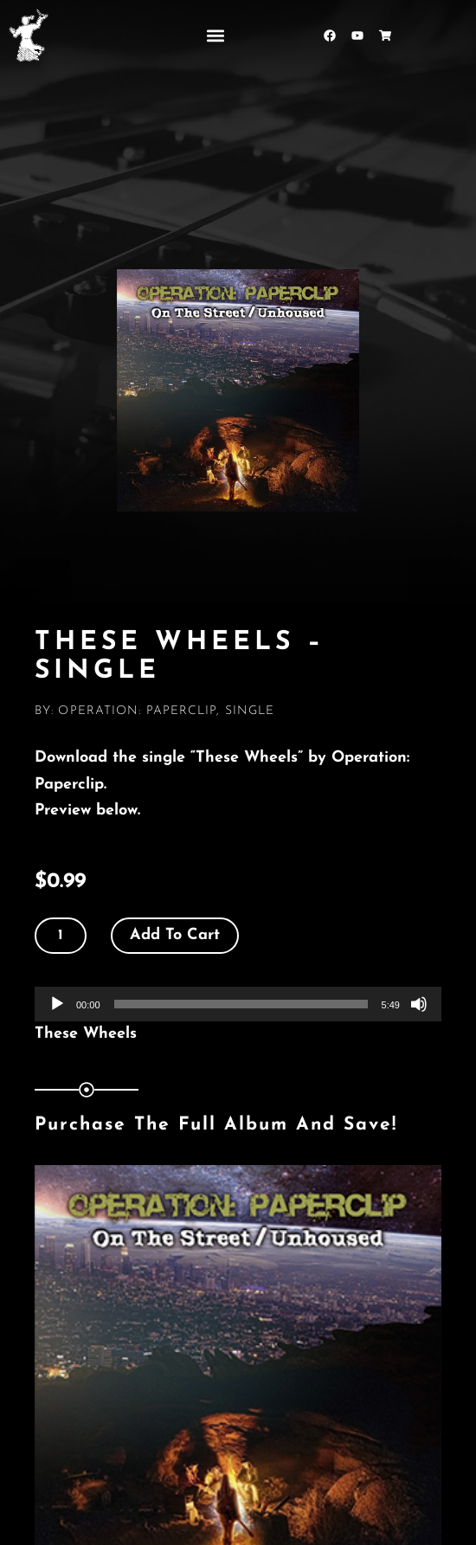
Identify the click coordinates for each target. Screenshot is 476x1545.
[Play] (57, 1004)
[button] (215, 35)
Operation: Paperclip (137, 711)
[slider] (241, 1004)
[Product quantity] (61, 935)
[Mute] (419, 1004)
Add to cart (175, 935)
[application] (238, 1004)
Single (250, 711)
